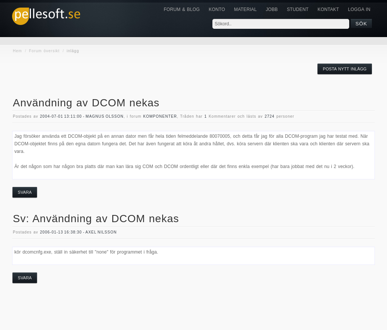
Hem (17, 51)
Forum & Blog (182, 9)
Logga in (359, 9)
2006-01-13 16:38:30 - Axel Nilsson (78, 232)
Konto (217, 9)
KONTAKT (328, 9)
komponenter (160, 116)
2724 (269, 116)
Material (245, 9)
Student (297, 9)
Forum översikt (44, 51)
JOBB (272, 9)
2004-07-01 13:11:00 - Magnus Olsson (82, 116)
